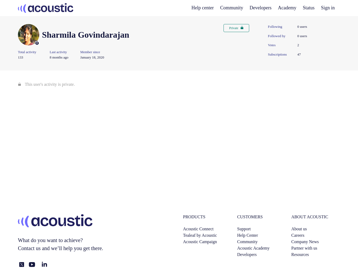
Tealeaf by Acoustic (200, 235)
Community (231, 7)
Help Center (247, 235)
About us (299, 229)
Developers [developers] (261, 7)
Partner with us (304, 248)
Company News (305, 241)
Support (244, 229)
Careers (298, 235)
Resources (300, 254)
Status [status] (309, 7)
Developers (247, 254)
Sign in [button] (328, 7)
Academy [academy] (287, 7)
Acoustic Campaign (200, 241)
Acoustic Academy (253, 248)
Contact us (29, 248)
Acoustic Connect (198, 229)
